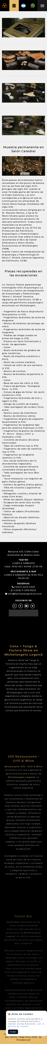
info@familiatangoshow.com (25, 594)
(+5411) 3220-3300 (24, 587)
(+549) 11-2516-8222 (23, 590)
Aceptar (13, 1032)
